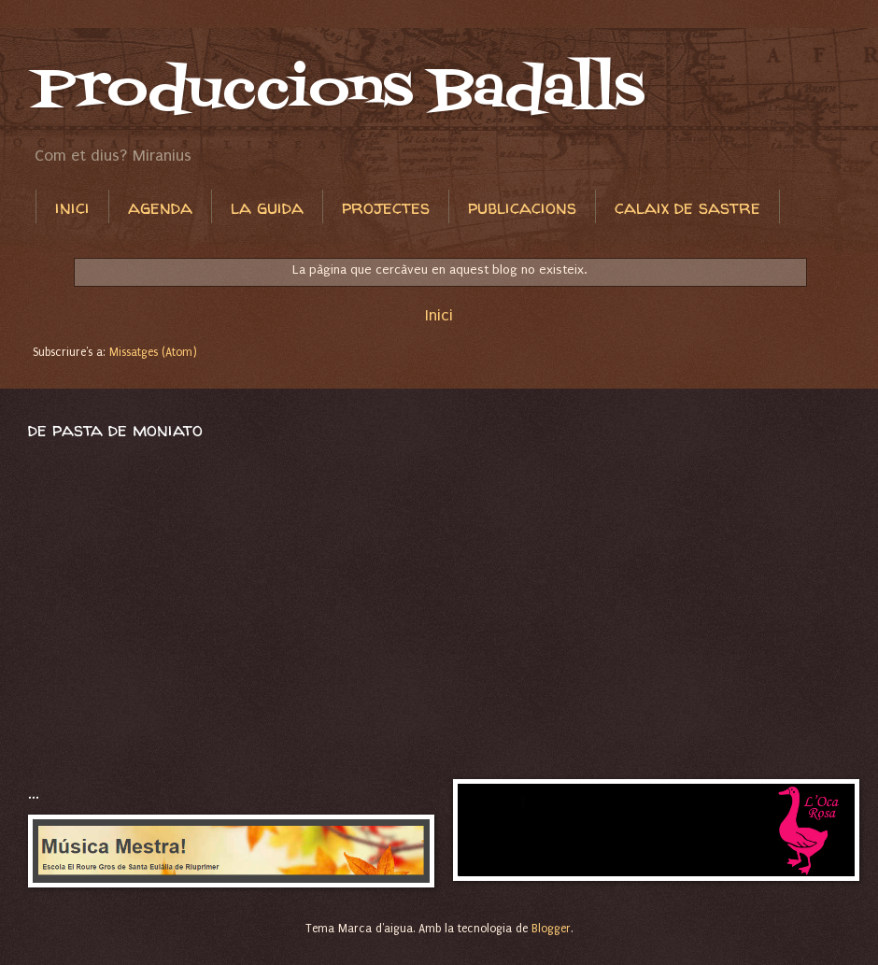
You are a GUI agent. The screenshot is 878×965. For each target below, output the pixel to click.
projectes (386, 207)
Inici (439, 314)
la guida (267, 207)
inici (72, 207)
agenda (160, 207)
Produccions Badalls (338, 91)
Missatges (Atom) (153, 352)
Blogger (551, 928)
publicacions (522, 207)
